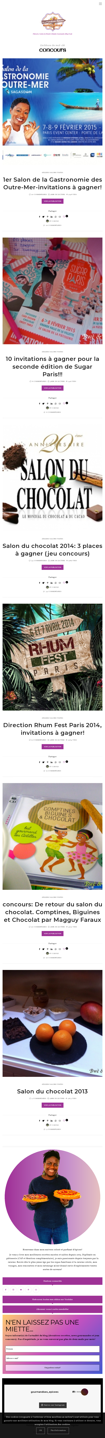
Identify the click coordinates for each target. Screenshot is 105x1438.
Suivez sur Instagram (53, 1405)
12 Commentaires (38, 740)
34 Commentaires (39, 561)
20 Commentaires (39, 195)
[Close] (40, 1431)
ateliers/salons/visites (52, 173)
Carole (55, 221)
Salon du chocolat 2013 (52, 1091)
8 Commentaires (39, 381)
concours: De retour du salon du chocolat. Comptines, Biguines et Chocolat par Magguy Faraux (52, 912)
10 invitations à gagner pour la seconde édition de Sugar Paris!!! (52, 366)
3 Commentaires (39, 1098)
